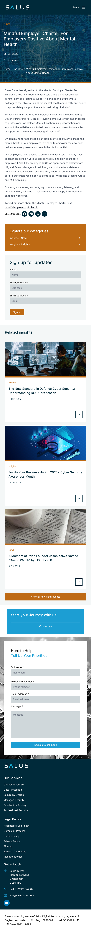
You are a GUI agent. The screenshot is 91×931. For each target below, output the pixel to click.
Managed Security (14, 799)
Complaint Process (14, 830)
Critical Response (14, 784)
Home (7, 68)
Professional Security (16, 810)
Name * (14, 269)
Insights (18, 68)
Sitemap (8, 846)
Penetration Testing (15, 805)
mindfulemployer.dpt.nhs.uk (21, 207)
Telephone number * (22, 681)
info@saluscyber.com (22, 895)
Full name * (17, 667)
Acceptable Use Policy (17, 825)
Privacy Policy (12, 841)
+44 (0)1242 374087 (21, 889)
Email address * (19, 295)
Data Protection (13, 789)
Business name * (19, 282)
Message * (17, 706)
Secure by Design (14, 794)
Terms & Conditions (15, 851)
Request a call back (45, 744)
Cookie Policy (12, 836)
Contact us (45, 626)
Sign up (17, 312)
